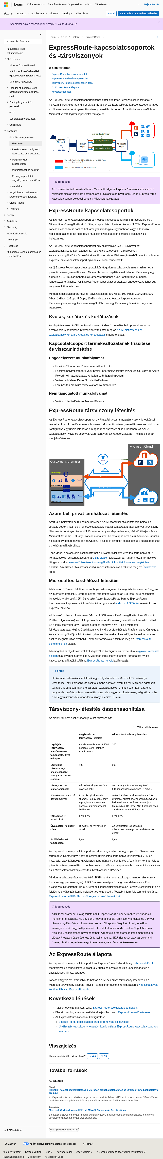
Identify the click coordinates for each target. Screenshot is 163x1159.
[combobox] (23, 41)
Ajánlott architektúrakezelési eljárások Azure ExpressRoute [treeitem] (25, 73)
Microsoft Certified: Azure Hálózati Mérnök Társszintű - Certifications (87, 1110)
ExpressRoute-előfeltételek (134, 1012)
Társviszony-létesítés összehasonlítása (72, 83)
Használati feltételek (13, 1156)
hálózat (76, 37)
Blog (47, 1152)
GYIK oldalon (100, 557)
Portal (111, 13)
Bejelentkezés (151, 4)
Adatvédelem (83, 1152)
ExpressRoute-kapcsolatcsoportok (69, 74)
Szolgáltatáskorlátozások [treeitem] (22, 118)
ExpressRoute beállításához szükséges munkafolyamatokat (84, 896)
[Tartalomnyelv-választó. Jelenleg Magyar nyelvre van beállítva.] (10, 1144)
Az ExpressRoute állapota (65, 87)
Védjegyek (33, 1156)
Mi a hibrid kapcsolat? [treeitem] (20, 81)
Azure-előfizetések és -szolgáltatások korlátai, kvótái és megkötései (109, 562)
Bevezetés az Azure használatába (138, 13)
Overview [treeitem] (17, 143)
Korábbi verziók (33, 1152)
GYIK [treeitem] (12, 112)
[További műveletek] (157, 37)
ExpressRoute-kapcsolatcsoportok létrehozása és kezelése (94, 1021)
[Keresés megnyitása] (139, 5)
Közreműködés (64, 1152)
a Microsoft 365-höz (127, 603)
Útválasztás (149, 567)
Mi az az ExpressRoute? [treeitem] (22, 65)
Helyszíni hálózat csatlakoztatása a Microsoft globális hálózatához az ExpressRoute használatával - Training (104, 1091)
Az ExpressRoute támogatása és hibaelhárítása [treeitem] (24, 254)
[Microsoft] (6, 4)
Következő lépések (61, 91)
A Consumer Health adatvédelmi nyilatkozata (120, 1152)
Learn (53, 37)
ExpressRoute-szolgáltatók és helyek (115, 1007)
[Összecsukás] (41, 34)
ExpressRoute (93, 37)
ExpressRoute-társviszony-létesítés (70, 78)
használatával (144, 963)
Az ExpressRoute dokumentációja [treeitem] (16, 50)
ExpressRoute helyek (100, 660)
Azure (64, 37)
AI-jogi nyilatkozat (12, 1152)
